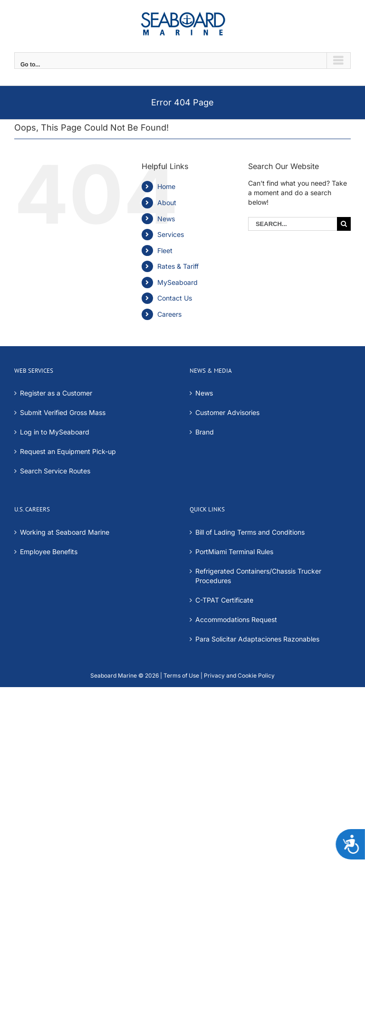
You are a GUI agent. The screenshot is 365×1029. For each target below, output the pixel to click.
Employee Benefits (48, 552)
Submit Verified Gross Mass (63, 412)
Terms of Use (181, 675)
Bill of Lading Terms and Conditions (250, 532)
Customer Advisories (227, 412)
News (166, 219)
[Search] (344, 224)
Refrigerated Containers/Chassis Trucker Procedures (258, 576)
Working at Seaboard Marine (64, 532)
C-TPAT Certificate (224, 600)
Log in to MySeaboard (54, 432)
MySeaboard (177, 282)
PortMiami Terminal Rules (234, 552)
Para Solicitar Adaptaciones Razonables (257, 639)
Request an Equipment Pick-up (68, 451)
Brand (204, 432)
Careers (169, 314)
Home (166, 186)
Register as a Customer (56, 393)
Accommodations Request (236, 619)
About (166, 202)
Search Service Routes (55, 471)
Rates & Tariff (178, 266)
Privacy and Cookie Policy (238, 675)
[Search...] (292, 224)
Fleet (165, 250)
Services (170, 234)
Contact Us (174, 298)
